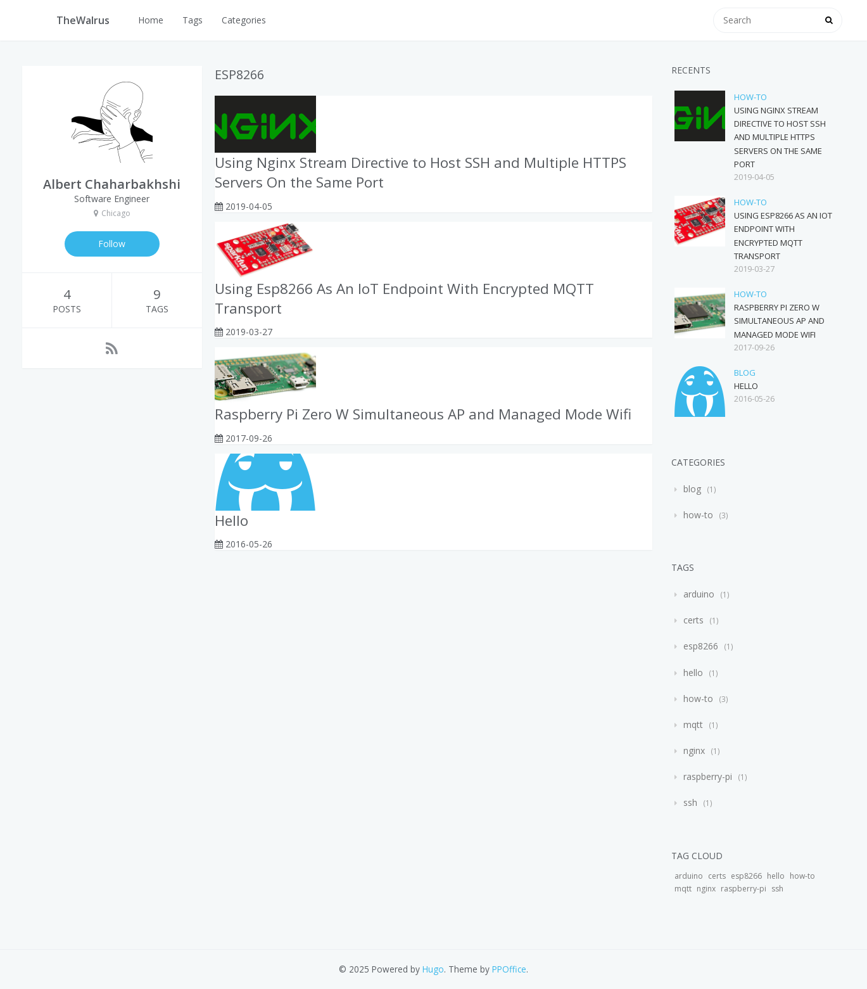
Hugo (433, 969)
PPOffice (509, 969)
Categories (244, 20)
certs (693, 620)
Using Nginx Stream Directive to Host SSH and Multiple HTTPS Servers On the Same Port (420, 172)
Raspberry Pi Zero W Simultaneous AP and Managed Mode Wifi (423, 414)
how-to (750, 97)
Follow (111, 244)
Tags (192, 20)
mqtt (693, 724)
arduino (699, 594)
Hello (231, 520)
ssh (690, 802)
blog (745, 372)
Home (150, 20)
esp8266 (701, 646)
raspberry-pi (708, 776)
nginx (694, 750)
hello (693, 673)
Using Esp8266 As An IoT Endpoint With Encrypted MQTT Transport (404, 298)
